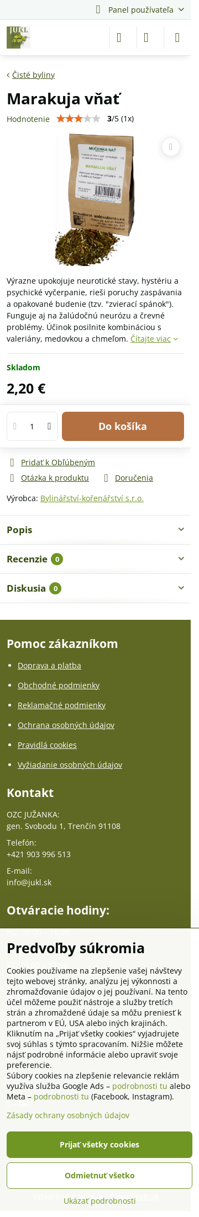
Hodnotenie (28, 119)
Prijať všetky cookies (99, 1144)
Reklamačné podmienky (62, 705)
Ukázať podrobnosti (100, 1200)
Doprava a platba (49, 665)
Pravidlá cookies (47, 745)
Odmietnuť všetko (100, 1175)
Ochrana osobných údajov (66, 725)
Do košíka (122, 426)
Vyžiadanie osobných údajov (70, 764)
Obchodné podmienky (59, 685)
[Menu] (177, 37)
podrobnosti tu (139, 1086)
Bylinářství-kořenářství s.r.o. (92, 498)
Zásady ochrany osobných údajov (68, 1115)
